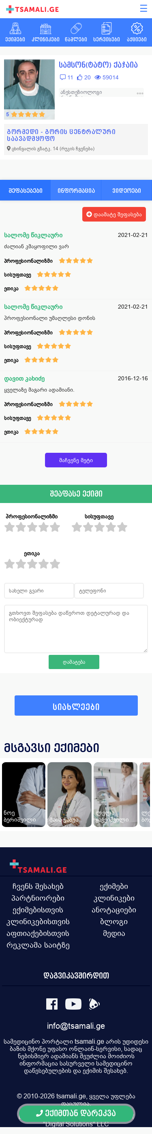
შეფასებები (26, 191)
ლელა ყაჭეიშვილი (112, 816)
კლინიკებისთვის (38, 921)
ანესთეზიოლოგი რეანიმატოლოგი (81, 95)
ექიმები (114, 886)
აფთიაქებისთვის (37, 933)
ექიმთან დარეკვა (76, 1113)
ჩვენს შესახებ (38, 886)
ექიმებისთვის (38, 909)
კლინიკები (114, 897)
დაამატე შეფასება (114, 214)
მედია (114, 933)
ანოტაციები (114, 909)
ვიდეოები (126, 191)
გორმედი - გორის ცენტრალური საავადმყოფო (61, 135)
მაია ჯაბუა (63, 819)
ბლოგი (114, 921)
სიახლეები (76, 707)
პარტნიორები (37, 897)
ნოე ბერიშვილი (20, 816)
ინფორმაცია (76, 191)
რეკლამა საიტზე (38, 944)
